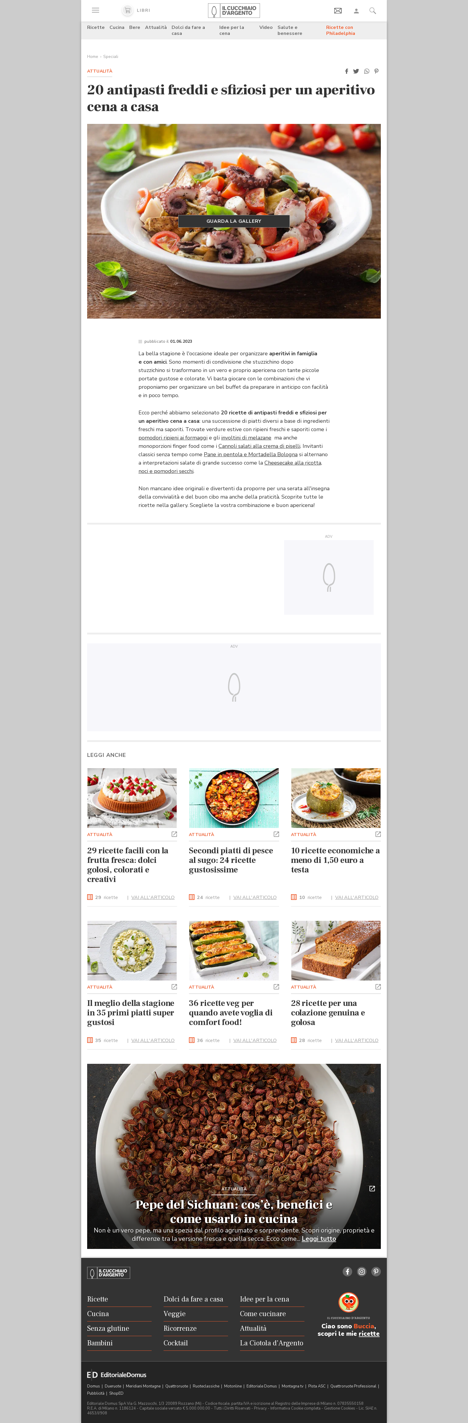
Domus (94, 1386)
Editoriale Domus (262, 1386)
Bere (134, 27)
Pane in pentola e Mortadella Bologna (251, 454)
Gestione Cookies (339, 1408)
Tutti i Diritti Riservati (232, 1408)
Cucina (117, 27)
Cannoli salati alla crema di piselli (259, 446)
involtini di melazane (246, 437)
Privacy (260, 1408)
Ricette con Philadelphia (340, 30)
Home (92, 56)
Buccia (364, 1326)
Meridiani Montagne (143, 1386)
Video (266, 27)
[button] (346, 71)
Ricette (96, 27)
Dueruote (113, 1386)
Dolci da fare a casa (188, 30)
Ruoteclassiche (206, 1386)
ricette (106, 898)
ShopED (116, 1393)
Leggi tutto (319, 1239)
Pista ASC (317, 1386)
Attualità (156, 27)
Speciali (110, 56)
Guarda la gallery (234, 221)
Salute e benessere (290, 30)
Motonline (233, 1386)
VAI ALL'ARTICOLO (153, 897)
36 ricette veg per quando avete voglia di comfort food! (231, 1013)
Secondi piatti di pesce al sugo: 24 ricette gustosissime (231, 860)
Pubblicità (96, 1393)
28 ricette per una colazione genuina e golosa (328, 1013)
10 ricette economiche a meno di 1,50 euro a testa (335, 860)
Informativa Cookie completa (295, 1408)
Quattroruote (177, 1386)
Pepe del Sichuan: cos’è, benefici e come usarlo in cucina (234, 1212)
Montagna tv (293, 1386)
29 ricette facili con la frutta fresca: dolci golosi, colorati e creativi (127, 865)
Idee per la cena (231, 30)
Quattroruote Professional (353, 1386)
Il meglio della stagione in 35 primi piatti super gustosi (130, 1013)
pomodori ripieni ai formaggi (172, 437)
